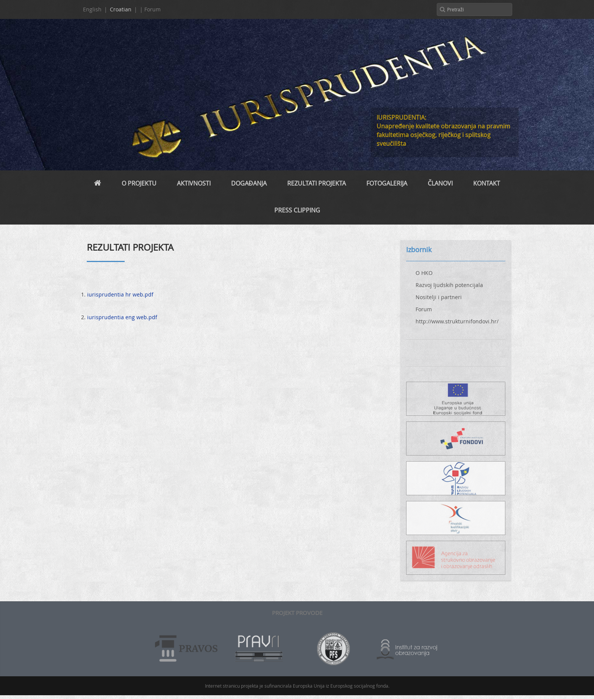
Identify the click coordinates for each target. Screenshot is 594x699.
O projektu (139, 183)
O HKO (424, 272)
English (92, 9)
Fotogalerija (386, 183)
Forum (424, 309)
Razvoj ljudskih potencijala (449, 285)
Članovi (440, 183)
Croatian (120, 9)
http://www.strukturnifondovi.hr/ (457, 321)
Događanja (249, 183)
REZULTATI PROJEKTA (316, 183)
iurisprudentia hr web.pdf (120, 294)
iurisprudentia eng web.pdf (122, 317)
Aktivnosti (194, 183)
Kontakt (486, 183)
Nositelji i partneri (439, 297)
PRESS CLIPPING (297, 210)
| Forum (150, 9)
